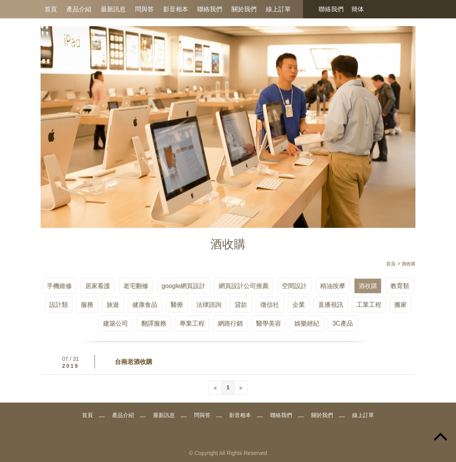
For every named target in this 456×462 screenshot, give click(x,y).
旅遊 (113, 304)
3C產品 (342, 323)
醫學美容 (268, 323)
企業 (298, 304)
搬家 (400, 304)
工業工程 (368, 304)
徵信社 (269, 304)
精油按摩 (332, 286)
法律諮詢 (208, 304)
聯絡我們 (209, 9)
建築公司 (115, 323)
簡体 (357, 9)
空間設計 (294, 286)
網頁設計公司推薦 (244, 286)
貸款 (241, 304)
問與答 (144, 9)
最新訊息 (113, 9)
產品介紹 (78, 9)
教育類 (399, 286)
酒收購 (367, 286)
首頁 (51, 9)
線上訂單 (278, 9)
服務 (87, 304)
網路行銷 (230, 323)
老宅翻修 (135, 286)
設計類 (58, 304)
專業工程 (192, 323)
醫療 (177, 304)
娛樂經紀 (306, 323)
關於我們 (244, 9)
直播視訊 (330, 304)
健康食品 (144, 304)
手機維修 (59, 286)
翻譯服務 (153, 323)
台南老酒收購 (133, 361)
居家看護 (97, 286)
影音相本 (175, 9)
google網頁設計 (183, 286)
